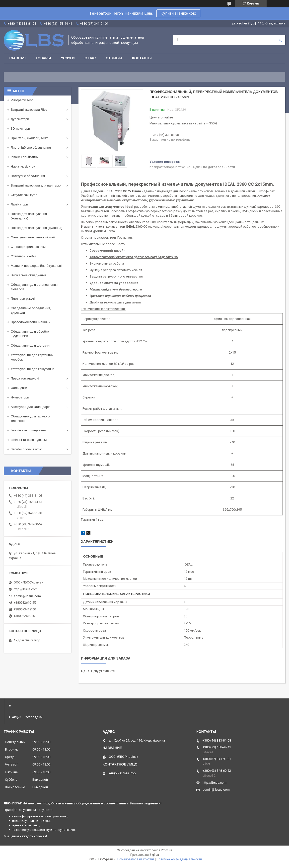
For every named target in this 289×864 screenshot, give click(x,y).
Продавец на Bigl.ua (144, 855)
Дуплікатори (20, 119)
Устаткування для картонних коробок (32, 357)
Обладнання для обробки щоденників (30, 334)
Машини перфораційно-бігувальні (36, 266)
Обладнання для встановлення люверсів (34, 287)
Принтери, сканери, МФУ (29, 138)
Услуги (68, 58)
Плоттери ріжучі (23, 298)
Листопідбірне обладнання (31, 147)
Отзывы (114, 58)
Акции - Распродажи (27, 717)
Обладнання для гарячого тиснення (30, 418)
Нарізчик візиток (23, 166)
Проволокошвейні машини (30, 322)
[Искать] (280, 40)
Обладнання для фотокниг (31, 345)
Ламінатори (19, 204)
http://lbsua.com (26, 589)
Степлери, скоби (23, 256)
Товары (43, 58)
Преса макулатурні (25, 378)
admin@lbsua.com (27, 596)
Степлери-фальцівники (28, 247)
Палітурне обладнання (28, 176)
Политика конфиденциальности (179, 859)
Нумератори (20, 397)
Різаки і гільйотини (25, 157)
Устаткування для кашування (32, 369)
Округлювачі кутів (24, 195)
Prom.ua (166, 850)
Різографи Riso (22, 100)
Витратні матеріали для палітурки (36, 185)
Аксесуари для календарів (30, 407)
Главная (17, 58)
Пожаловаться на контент (135, 859)
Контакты (141, 58)
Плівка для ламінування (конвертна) (29, 216)
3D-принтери (20, 128)
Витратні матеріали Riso (29, 109)
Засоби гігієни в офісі (27, 449)
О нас (90, 58)
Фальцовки (19, 388)
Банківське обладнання (28, 430)
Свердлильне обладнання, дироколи (31, 310)
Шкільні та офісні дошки (29, 440)
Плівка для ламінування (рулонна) (36, 228)
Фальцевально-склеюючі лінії (33, 237)
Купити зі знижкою (178, 13)
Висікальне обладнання (28, 275)
